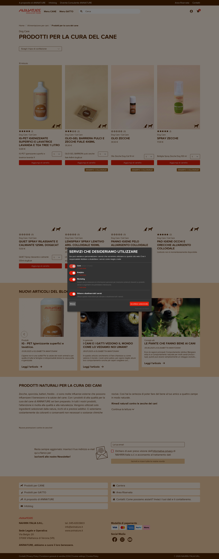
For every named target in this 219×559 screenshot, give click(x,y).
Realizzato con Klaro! (142, 308)
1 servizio (81, 268)
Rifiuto (72, 304)
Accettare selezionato (139, 304)
